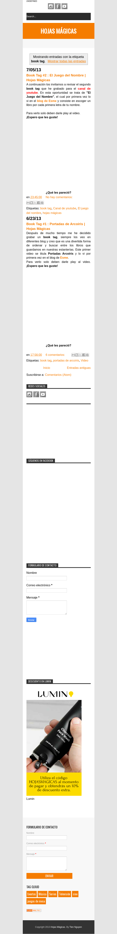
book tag (45, 208)
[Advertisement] (54, 429)
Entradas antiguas (79, 367)
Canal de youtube (64, 208)
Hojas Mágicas (58, 31)
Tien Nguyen (75, 927)
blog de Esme (46, 100)
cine (75, 894)
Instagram (51, 6)
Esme (64, 257)
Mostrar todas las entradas (67, 61)
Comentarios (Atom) (58, 374)
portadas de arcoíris (66, 360)
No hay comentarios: (59, 197)
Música (42, 894)
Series (52, 894)
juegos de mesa (36, 901)
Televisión (64, 894)
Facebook (58, 6)
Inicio (46, 367)
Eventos (31, 894)
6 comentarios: (56, 354)
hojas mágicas (52, 212)
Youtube (64, 6)
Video (84, 360)
